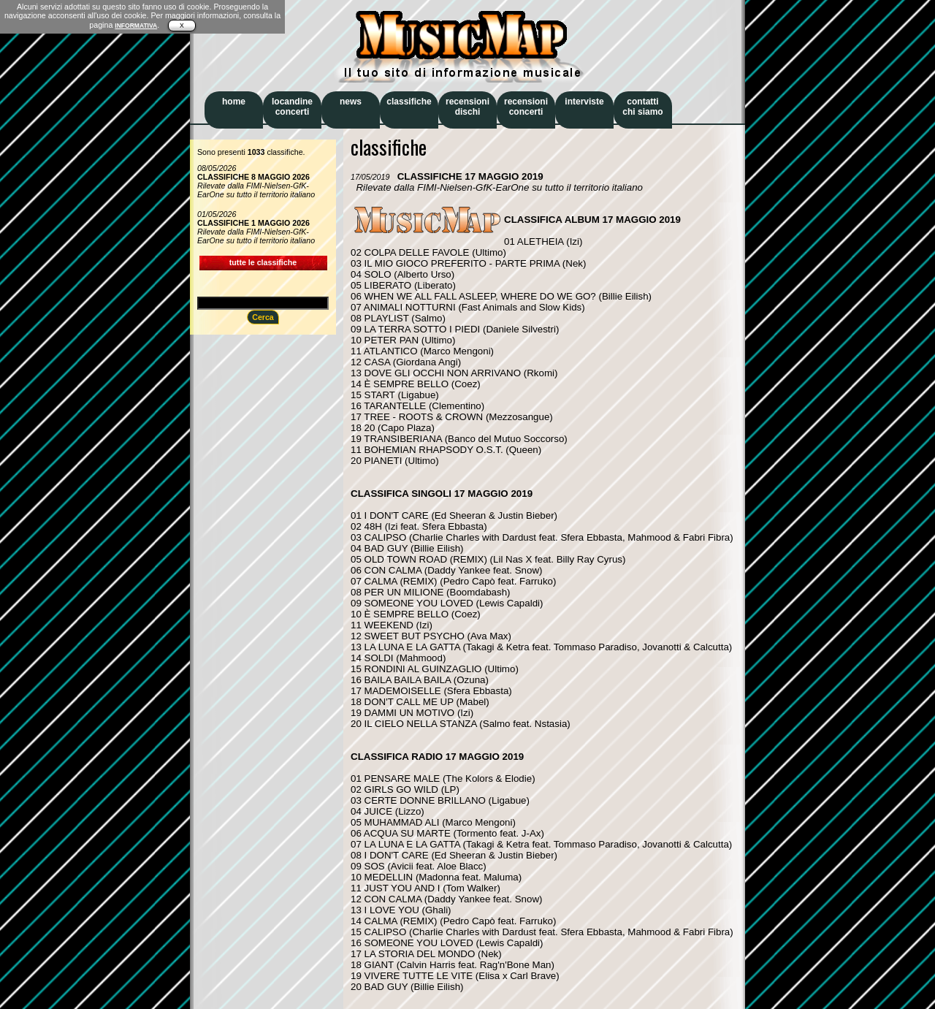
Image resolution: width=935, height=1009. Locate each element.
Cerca (263, 317)
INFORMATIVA (136, 25)
